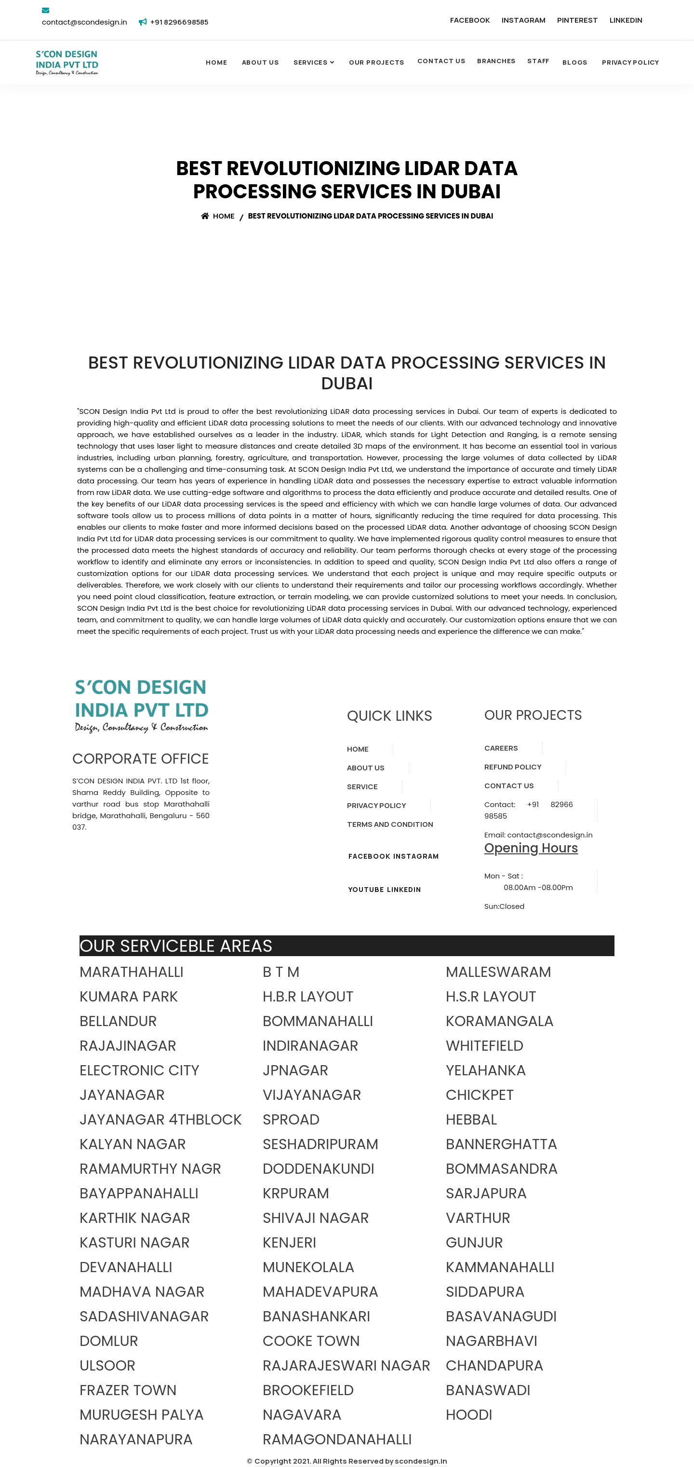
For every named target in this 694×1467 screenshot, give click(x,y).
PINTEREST (577, 20)
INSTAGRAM (524, 20)
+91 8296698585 (179, 22)
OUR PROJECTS (376, 62)
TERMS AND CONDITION (390, 824)
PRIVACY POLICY (376, 805)
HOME (358, 749)
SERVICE (362, 786)
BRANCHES (496, 60)
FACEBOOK (470, 20)
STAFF (538, 60)
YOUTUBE (366, 889)
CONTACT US (441, 60)
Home (216, 62)
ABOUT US (366, 768)
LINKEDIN (626, 20)
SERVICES (311, 62)
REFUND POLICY (513, 767)
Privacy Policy (630, 62)
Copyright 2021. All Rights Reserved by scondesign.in (350, 1461)
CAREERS (501, 748)
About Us (260, 62)
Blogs (574, 62)
